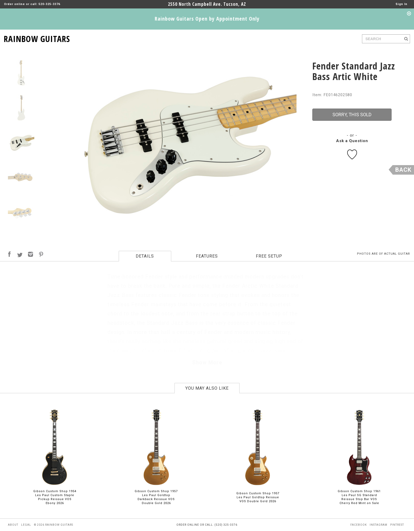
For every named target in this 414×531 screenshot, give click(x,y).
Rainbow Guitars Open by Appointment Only (207, 18)
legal (26, 524)
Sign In (401, 4)
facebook (358, 524)
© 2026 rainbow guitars (53, 524)
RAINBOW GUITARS (37, 38)
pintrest (397, 524)
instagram (378, 524)
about (13, 524)
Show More (207, 362)
